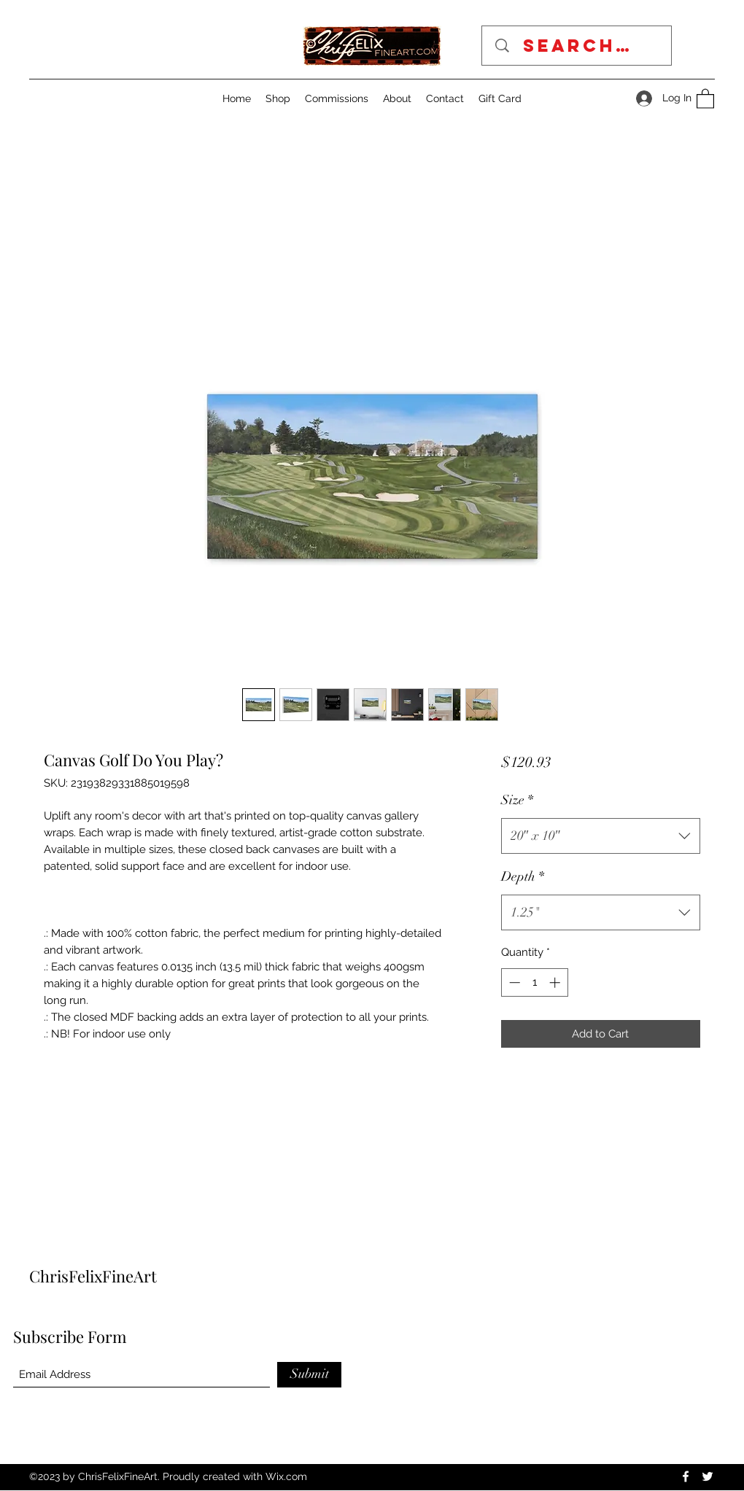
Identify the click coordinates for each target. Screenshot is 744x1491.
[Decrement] (513, 982)
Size (517, 800)
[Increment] (556, 982)
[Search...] (581, 45)
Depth (522, 876)
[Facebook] (685, 1476)
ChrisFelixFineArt (93, 1276)
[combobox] (600, 836)
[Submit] (309, 1374)
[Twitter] (707, 1476)
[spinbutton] (534, 982)
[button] (705, 98)
